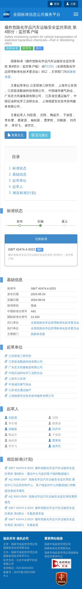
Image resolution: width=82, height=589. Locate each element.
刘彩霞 (11, 417)
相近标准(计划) (24, 193)
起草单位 (19, 180)
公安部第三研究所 (18, 356)
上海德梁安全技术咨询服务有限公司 (29, 395)
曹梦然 (54, 440)
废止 (65, 221)
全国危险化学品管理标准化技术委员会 (55, 322)
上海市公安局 (15, 378)
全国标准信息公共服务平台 (31, 14)
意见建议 (40, 135)
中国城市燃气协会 (18, 384)
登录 (54, 3)
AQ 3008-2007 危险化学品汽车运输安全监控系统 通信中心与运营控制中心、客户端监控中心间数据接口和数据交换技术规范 (40, 485)
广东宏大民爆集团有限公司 (24, 367)
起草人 (17, 187)
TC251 (49, 66)
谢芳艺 (54, 446)
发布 (20, 221)
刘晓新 (11, 429)
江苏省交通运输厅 (18, 390)
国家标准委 (38, 334)
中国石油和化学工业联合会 (24, 373)
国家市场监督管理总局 (57, 544)
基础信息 (19, 174)
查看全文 (16, 135)
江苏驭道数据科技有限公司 (24, 361)
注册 (71, 3)
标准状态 (19, 168)
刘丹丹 (54, 429)
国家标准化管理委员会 (57, 548)
